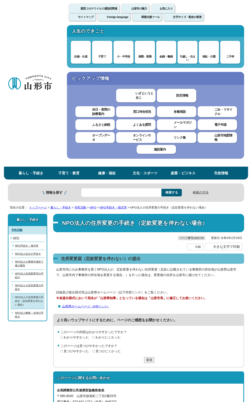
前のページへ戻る (198, 298)
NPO (93, 66)
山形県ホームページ (87, 173)
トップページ (38, 66)
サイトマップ (168, 310)
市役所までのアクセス (55, 369)
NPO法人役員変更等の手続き (29, 134)
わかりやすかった (76, 204)
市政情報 (221, 32)
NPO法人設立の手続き (28, 112)
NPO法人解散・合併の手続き (29, 173)
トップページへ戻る (231, 298)
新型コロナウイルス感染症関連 (99, 12)
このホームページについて (30, 310)
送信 (149, 227)
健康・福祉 (107, 32)
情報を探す (54, 52)
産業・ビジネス (183, 32)
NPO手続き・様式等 (113, 66)
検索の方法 (200, 51)
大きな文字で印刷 (226, 114)
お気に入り (166, 12)
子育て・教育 (69, 32)
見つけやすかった (76, 218)
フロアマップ (22, 369)
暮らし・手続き (31, 32)
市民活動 (80, 66)
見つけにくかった (108, 218)
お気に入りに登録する (227, 75)
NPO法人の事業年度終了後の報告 (29, 122)
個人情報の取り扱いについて (80, 310)
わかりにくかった (108, 204)
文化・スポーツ (145, 32)
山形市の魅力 (139, 12)
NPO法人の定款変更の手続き (29, 146)
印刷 (198, 114)
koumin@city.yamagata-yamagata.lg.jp (90, 280)
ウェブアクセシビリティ (130, 310)
